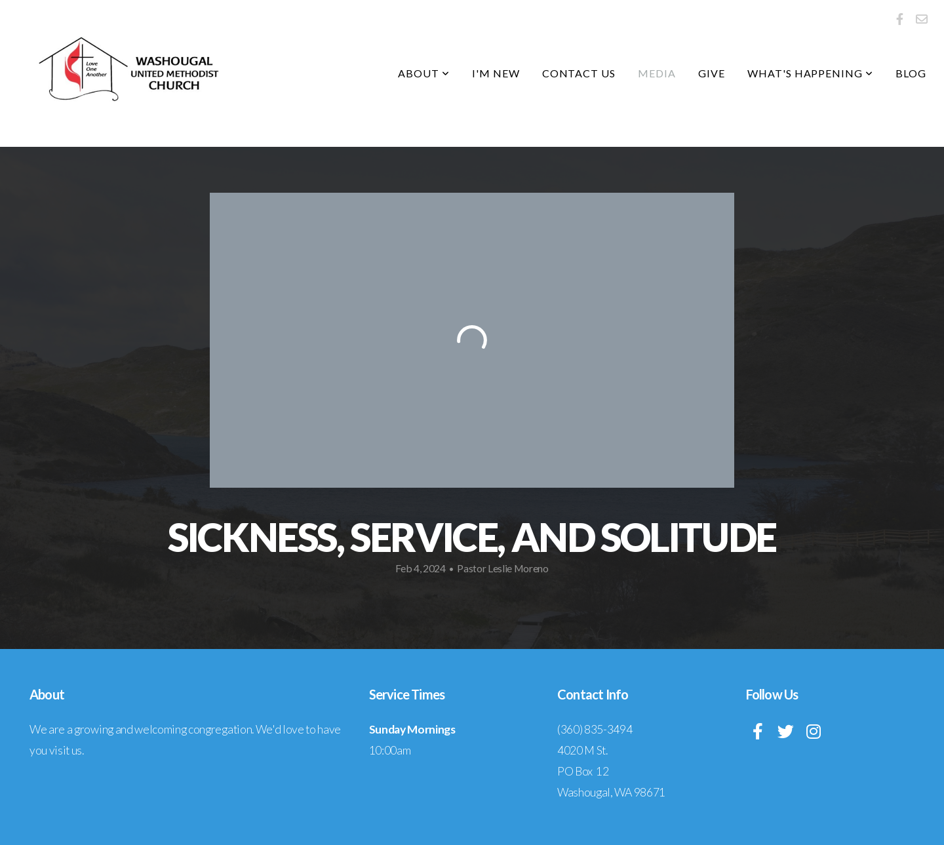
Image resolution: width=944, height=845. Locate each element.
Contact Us (579, 73)
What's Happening (810, 73)
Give (711, 73)
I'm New (496, 73)
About (424, 73)
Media (657, 73)
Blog (910, 73)
